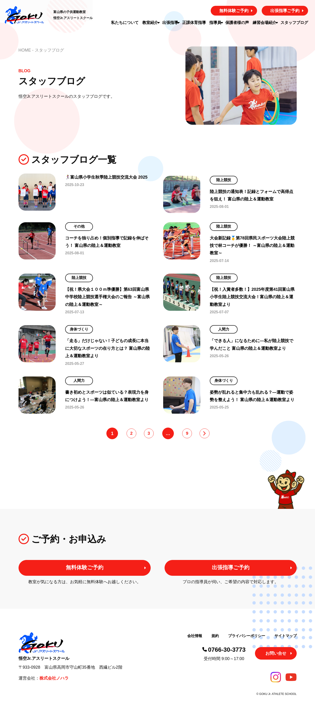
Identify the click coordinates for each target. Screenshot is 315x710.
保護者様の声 (239, 23)
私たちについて (123, 23)
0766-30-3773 (227, 656)
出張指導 (169, 23)
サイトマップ (285, 642)
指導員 (215, 23)
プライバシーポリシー (246, 642)
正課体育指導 (194, 23)
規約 (215, 642)
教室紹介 (148, 23)
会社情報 (194, 642)
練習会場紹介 (265, 23)
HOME (25, 50)
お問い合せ (275, 660)
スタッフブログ (296, 23)
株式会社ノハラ (54, 684)
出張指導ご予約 (284, 10)
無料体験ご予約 (233, 10)
